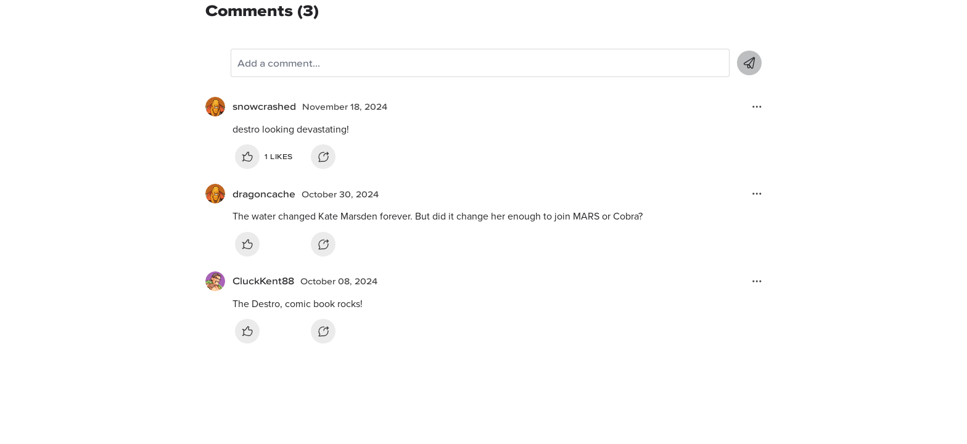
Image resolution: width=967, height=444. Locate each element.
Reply (323, 156)
